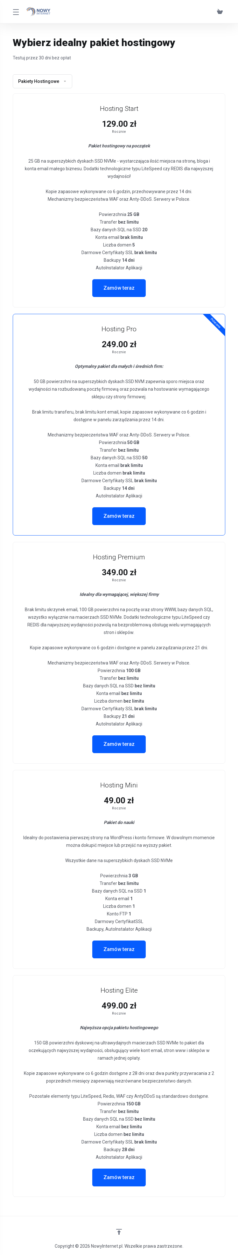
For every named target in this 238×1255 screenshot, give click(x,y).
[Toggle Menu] (15, 11)
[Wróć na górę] (119, 1231)
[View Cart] (219, 12)
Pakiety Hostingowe (42, 81)
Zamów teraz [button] (119, 288)
